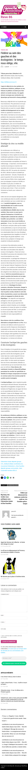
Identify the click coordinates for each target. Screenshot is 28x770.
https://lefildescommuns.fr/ (9, 82)
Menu (4, 27)
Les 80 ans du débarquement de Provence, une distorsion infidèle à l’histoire (13, 551)
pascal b (7, 66)
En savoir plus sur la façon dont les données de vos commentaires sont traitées (13, 650)
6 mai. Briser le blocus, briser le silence (11, 676)
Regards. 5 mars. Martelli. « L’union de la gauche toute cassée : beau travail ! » (14, 718)
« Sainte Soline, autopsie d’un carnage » (15, 755)
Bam (3, 767)
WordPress (24, 766)
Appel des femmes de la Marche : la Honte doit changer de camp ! (13, 543)
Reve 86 (6, 17)
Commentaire (5, 594)
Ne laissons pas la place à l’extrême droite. (13, 576)
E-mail (3, 622)
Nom (2, 615)
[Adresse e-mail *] (14, 658)
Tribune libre (4, 50)
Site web (3, 629)
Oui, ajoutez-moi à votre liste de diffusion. (11, 636)
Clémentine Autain (13, 485)
